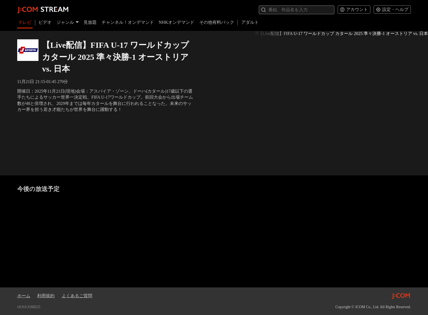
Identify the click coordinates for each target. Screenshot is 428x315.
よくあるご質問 (77, 295)
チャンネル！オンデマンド (128, 22)
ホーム (23, 295)
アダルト (250, 22)
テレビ (24, 22)
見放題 (90, 22)
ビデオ (45, 22)
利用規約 (46, 295)
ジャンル (68, 22)
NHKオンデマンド (176, 22)
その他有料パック (216, 22)
